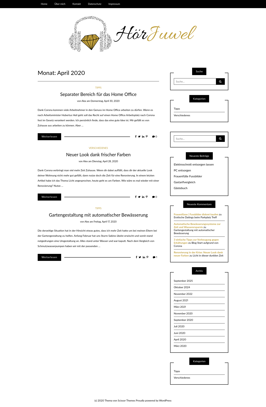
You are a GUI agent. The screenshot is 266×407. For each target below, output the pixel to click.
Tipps (98, 87)
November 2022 (183, 293)
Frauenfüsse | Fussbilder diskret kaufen (196, 214)
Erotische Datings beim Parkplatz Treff (195, 217)
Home (44, 3)
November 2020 (183, 313)
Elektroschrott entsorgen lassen (194, 164)
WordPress (165, 400)
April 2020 (180, 339)
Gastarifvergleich (184, 182)
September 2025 (183, 280)
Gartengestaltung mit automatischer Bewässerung (98, 215)
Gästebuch (180, 188)
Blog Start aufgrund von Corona (196, 244)
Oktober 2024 (182, 287)
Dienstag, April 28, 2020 (105, 161)
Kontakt (76, 3)
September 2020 (183, 319)
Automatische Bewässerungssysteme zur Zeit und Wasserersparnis (197, 225)
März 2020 (180, 345)
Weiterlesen (49, 136)
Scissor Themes (126, 400)
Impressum (114, 3)
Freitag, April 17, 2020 (105, 221)
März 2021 (180, 306)
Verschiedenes (98, 147)
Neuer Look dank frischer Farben (98, 154)
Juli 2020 (179, 326)
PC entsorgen (182, 170)
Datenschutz (94, 3)
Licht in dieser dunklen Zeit (208, 255)
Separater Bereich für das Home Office (98, 94)
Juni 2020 (179, 332)
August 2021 (181, 300)
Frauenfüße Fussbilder (188, 176)
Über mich (59, 3)
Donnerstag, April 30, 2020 (105, 100)
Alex (83, 100)
